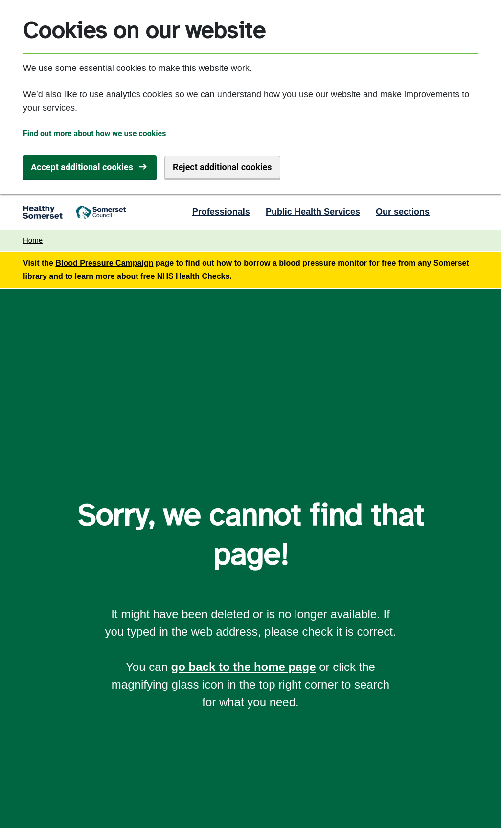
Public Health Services (313, 212)
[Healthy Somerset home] (74, 212)
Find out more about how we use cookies (94, 133)
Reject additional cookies (222, 167)
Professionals (221, 212)
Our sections (403, 212)
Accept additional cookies (82, 167)
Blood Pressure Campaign (104, 263)
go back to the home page (243, 666)
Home (33, 240)
